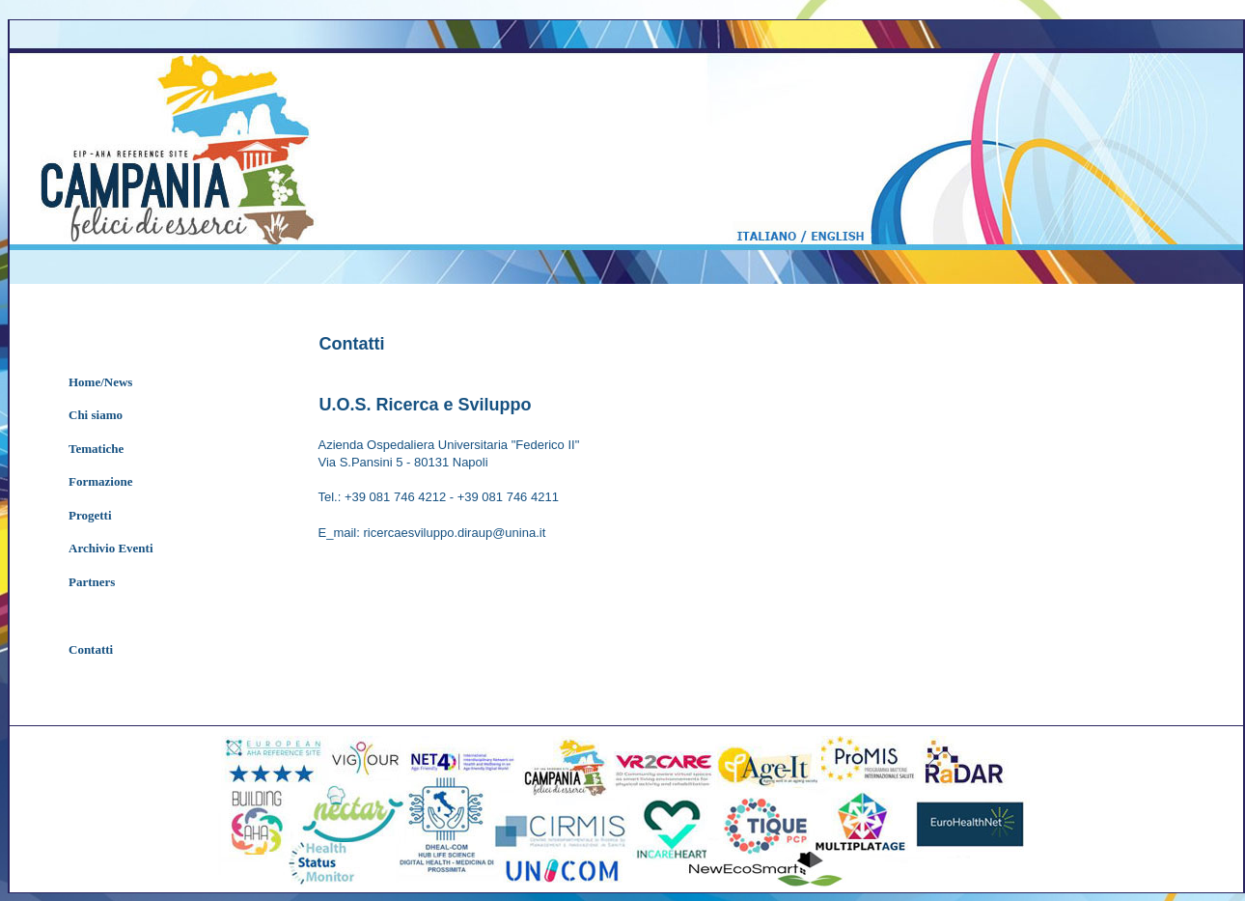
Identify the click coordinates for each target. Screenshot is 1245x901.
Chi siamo (96, 415)
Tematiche (96, 448)
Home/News (100, 382)
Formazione (100, 481)
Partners (92, 582)
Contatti (91, 649)
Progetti (90, 515)
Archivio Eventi (111, 548)
